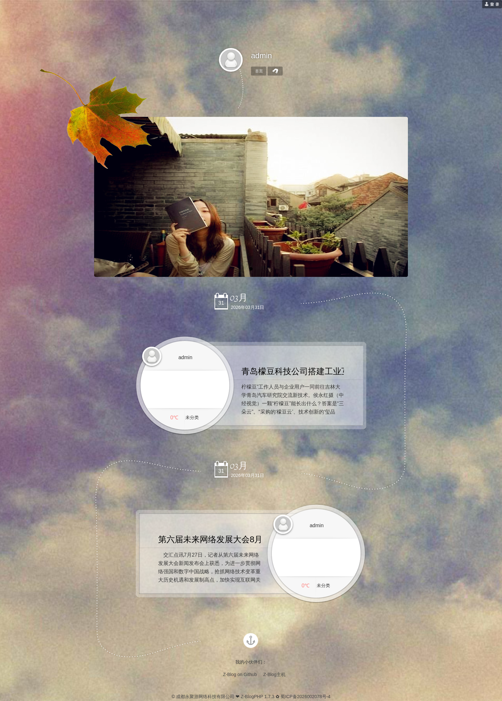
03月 (238, 297)
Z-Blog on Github (240, 674)
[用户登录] (492, 4)
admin (261, 55)
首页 (259, 71)
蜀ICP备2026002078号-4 (305, 696)
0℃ (174, 417)
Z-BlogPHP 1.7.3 (257, 696)
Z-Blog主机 (274, 674)
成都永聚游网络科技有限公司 (205, 696)
